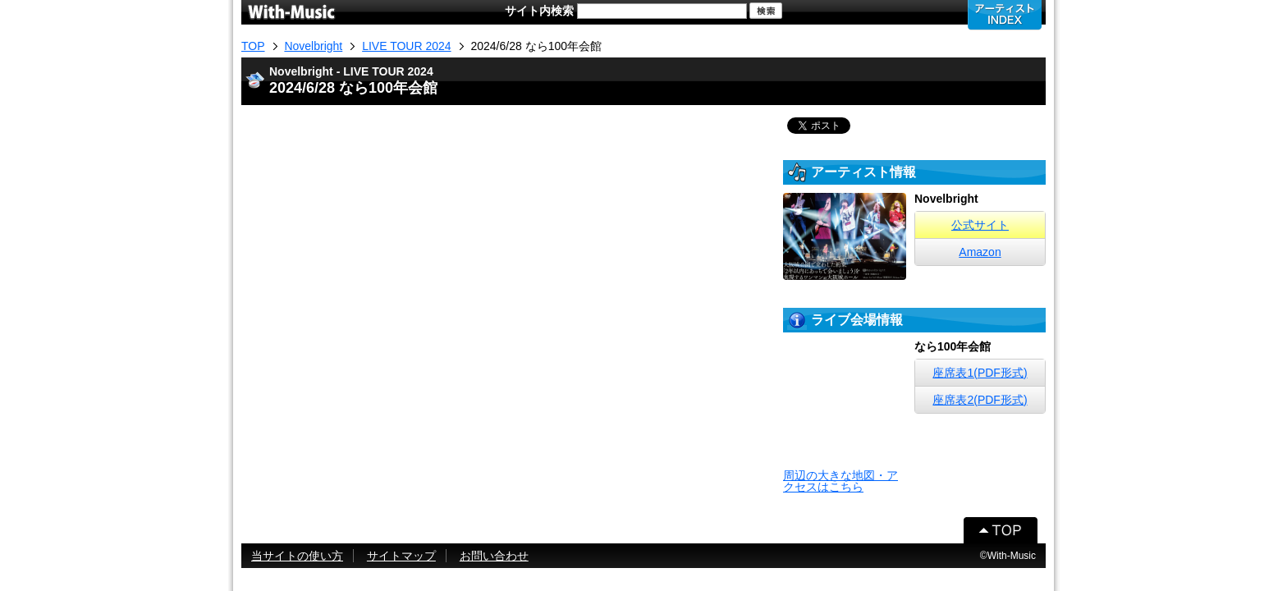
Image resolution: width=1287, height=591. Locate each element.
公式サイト (980, 224)
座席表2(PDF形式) (979, 399)
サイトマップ (401, 555)
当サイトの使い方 (297, 555)
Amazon (980, 252)
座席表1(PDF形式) (979, 372)
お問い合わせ (494, 555)
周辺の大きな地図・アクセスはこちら (840, 481)
